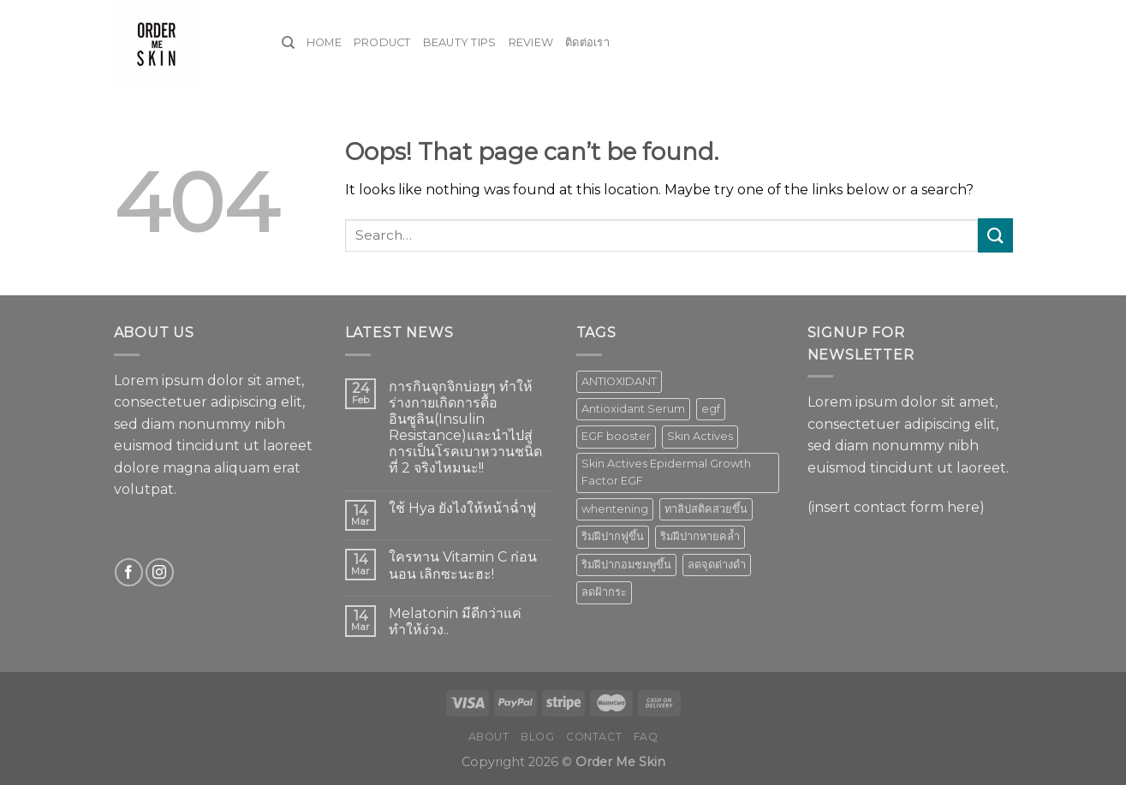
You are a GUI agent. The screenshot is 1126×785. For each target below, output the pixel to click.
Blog (537, 736)
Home (324, 42)
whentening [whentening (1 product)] (614, 509)
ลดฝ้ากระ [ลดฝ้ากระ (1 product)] (604, 592)
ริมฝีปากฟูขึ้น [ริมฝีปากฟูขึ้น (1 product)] (612, 536)
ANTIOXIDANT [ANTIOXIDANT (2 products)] (619, 381)
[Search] (288, 43)
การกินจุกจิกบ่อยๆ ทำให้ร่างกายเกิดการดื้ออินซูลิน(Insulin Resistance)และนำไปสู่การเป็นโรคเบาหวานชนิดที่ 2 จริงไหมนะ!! (465, 427)
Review (531, 42)
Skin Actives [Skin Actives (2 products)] (700, 436)
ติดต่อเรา (587, 42)
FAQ (646, 736)
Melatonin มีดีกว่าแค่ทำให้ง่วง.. (455, 621)
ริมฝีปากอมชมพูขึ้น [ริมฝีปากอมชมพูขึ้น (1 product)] (626, 564)
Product (382, 42)
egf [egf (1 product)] (710, 408)
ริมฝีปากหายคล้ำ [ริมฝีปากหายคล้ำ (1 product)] (700, 536)
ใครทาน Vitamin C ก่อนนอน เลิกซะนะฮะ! (463, 565)
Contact (594, 736)
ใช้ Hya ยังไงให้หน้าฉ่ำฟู (462, 508)
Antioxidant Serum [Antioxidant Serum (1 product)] (633, 408)
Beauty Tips (460, 42)
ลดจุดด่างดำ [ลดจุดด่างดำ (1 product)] (717, 564)
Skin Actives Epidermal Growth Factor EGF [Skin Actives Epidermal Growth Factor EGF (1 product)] (666, 472)
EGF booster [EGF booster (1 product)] (616, 436)
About (488, 736)
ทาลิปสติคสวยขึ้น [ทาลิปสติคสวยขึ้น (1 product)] (706, 509)
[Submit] (995, 235)
